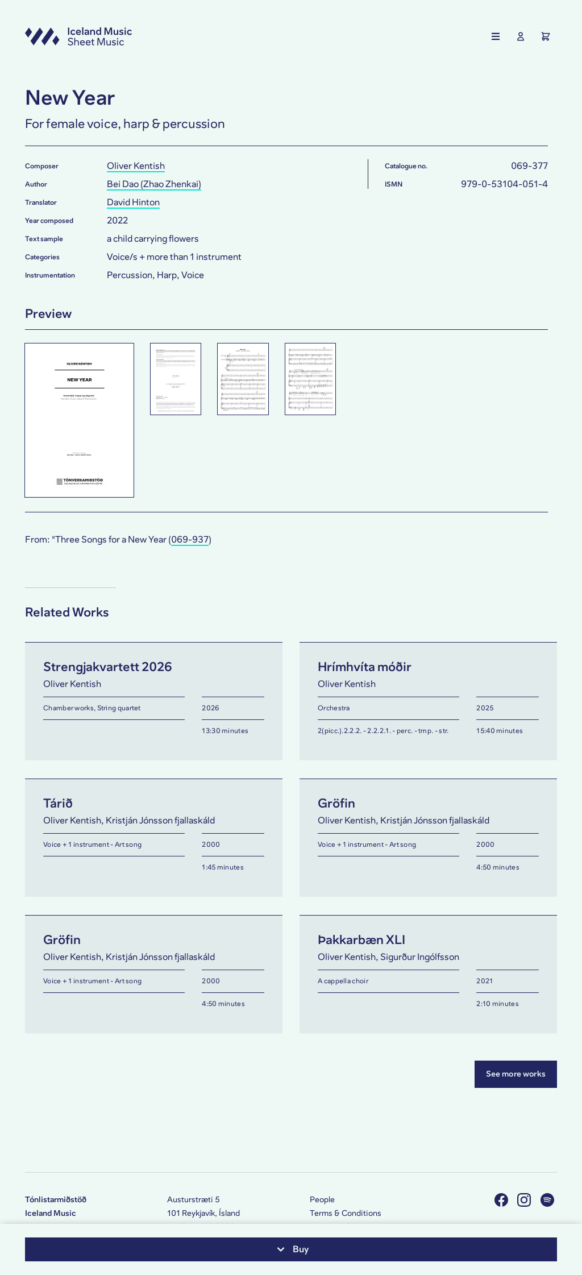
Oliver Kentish (136, 165)
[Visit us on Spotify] (549, 1199)
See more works (516, 1074)
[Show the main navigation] (495, 36)
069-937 (190, 539)
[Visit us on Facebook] (502, 1199)
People (322, 1199)
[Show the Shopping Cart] (545, 36)
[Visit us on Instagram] (525, 1199)
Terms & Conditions (345, 1213)
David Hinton (133, 202)
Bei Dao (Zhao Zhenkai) (154, 184)
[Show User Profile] (520, 36)
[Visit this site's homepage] (78, 36)
